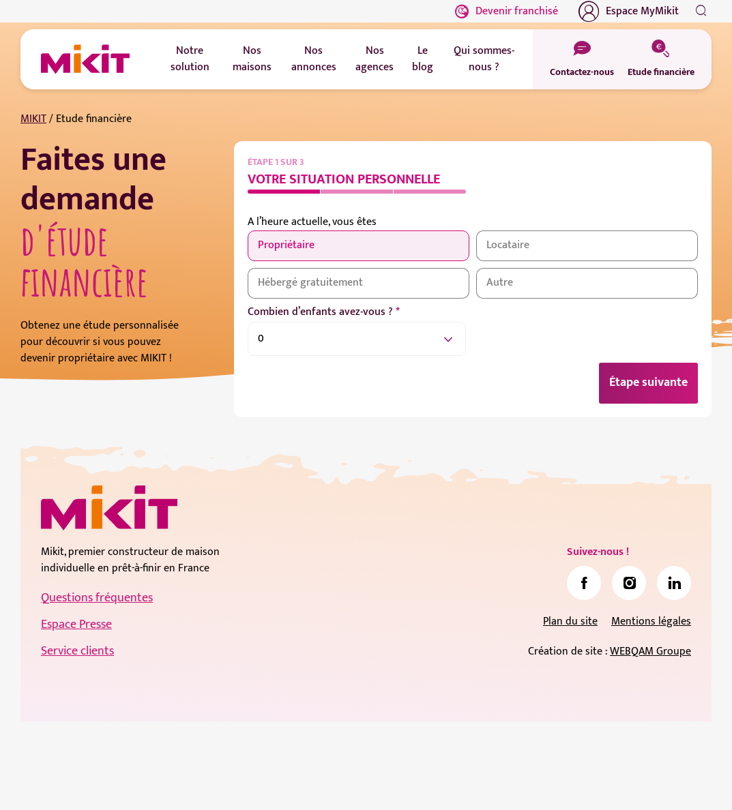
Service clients (77, 651)
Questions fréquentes (97, 598)
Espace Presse (76, 624)
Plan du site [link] (570, 621)
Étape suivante (648, 382)
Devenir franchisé (506, 11)
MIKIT (33, 119)
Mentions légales (651, 621)
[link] (584, 583)
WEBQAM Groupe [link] (650, 651)
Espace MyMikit (629, 11)
